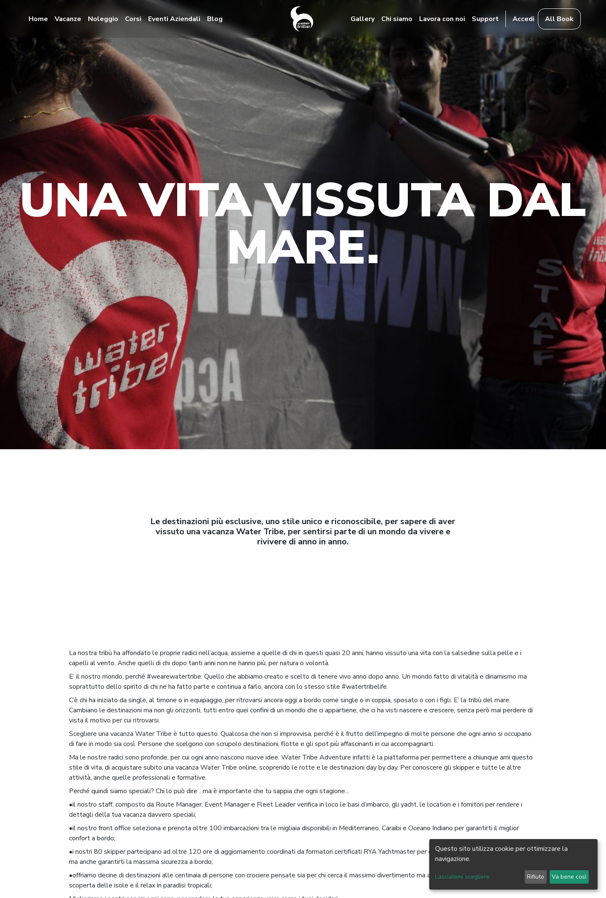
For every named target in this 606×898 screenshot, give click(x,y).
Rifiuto (535, 877)
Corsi (133, 19)
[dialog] (513, 864)
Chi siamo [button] (396, 19)
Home (38, 19)
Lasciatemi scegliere (462, 877)
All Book (559, 19)
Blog (215, 19)
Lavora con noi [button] (442, 19)
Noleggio (103, 19)
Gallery (363, 19)
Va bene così (569, 877)
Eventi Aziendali (174, 19)
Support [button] (485, 19)
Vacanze (68, 19)
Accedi (523, 19)
